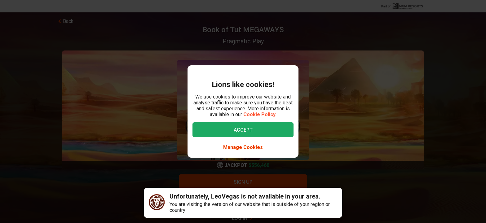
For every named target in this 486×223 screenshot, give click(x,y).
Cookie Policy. (259, 114)
